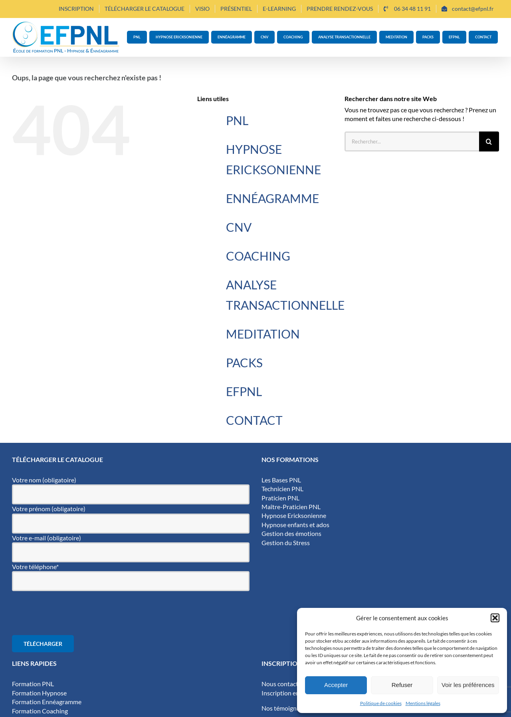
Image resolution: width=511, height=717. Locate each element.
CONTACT (254, 420)
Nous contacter (282, 683)
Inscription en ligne (287, 693)
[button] (495, 618)
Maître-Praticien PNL (291, 506)
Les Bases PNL (281, 480)
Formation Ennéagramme (46, 701)
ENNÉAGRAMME (272, 198)
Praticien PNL (280, 498)
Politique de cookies (381, 703)
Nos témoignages (285, 708)
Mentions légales (423, 703)
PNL (237, 120)
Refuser (402, 684)
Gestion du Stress (285, 542)
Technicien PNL (282, 488)
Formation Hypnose (39, 693)
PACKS (244, 362)
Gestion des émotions (291, 533)
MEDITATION (263, 334)
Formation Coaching (40, 711)
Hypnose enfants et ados (295, 524)
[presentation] (72, 613)
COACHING (258, 256)
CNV (239, 227)
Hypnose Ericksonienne (293, 515)
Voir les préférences (468, 684)
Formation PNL (33, 683)
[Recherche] (489, 141)
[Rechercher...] (412, 141)
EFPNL (244, 391)
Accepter (336, 684)
